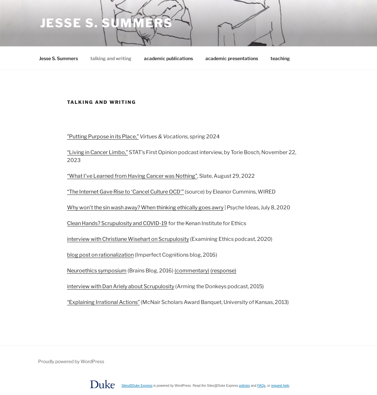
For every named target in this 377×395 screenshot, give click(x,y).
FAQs (261, 385)
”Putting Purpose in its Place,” (103, 136)
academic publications (168, 58)
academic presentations (231, 58)
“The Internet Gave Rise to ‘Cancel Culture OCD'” (125, 192)
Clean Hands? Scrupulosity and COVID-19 (117, 223)
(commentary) (192, 270)
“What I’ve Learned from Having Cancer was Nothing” (132, 176)
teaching (280, 58)
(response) (223, 270)
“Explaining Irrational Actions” (103, 302)
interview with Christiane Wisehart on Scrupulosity (128, 239)
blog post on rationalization (100, 255)
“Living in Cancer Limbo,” (97, 152)
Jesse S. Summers (106, 23)
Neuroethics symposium (97, 270)
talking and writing (110, 58)
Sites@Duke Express (137, 385)
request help (280, 385)
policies (244, 385)
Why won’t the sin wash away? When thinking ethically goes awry (145, 207)
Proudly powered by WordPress (71, 361)
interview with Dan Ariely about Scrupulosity (120, 286)
